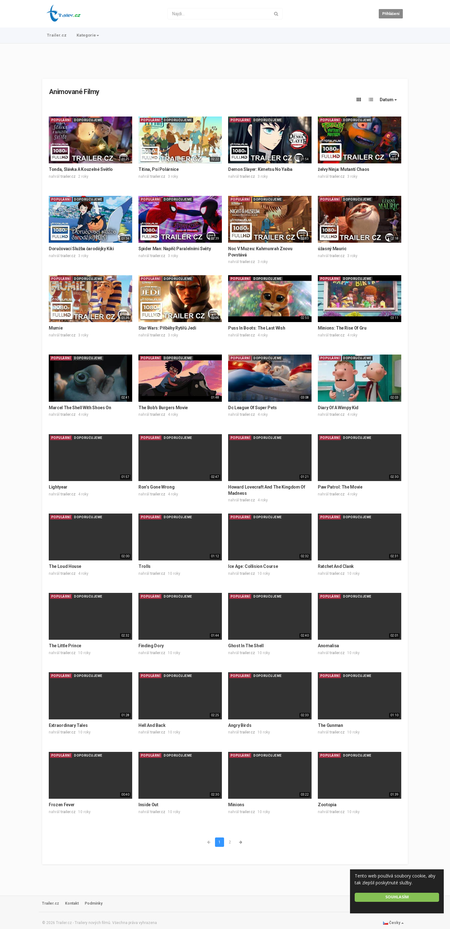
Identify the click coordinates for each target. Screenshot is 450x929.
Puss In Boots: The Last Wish (256, 327)
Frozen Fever (62, 804)
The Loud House (65, 566)
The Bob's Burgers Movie (163, 407)
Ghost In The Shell (246, 645)
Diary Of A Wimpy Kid (338, 407)
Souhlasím (397, 897)
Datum (388, 99)
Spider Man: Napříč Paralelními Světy (174, 248)
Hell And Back (151, 725)
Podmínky (93, 903)
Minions (236, 804)
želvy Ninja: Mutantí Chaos (343, 169)
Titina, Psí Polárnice (158, 169)
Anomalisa (328, 645)
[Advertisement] (225, 61)
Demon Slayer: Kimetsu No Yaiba (260, 169)
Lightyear (58, 486)
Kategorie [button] (88, 35)
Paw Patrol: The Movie (340, 486)
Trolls (144, 566)
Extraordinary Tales (68, 725)
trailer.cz (68, 176)
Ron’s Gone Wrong (156, 486)
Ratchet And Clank (336, 566)
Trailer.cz (57, 35)
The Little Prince (65, 645)
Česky (393, 923)
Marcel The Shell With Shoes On (80, 407)
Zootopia (327, 804)
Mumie (55, 327)
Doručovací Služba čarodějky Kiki (81, 248)
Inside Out (148, 804)
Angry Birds (239, 725)
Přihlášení (390, 14)
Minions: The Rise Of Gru (342, 327)
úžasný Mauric (332, 248)
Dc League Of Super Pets (252, 407)
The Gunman (330, 725)
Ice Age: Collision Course (253, 566)
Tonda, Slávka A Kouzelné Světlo (81, 169)
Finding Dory (151, 645)
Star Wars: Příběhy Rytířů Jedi (167, 327)
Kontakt (72, 903)
